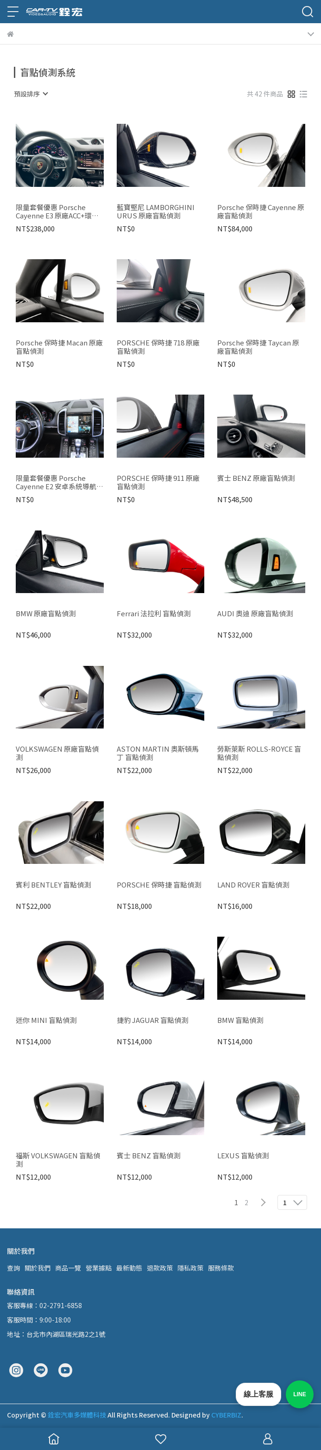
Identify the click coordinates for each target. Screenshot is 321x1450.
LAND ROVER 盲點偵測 (253, 885)
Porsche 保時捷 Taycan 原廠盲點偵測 (258, 347)
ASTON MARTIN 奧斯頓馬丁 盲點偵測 (158, 753)
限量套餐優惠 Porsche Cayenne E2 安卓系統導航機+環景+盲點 (59, 482)
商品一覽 (68, 1267)
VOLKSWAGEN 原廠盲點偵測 (57, 753)
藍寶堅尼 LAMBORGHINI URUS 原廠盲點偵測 (156, 211)
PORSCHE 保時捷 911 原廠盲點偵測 (158, 482)
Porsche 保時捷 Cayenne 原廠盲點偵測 (260, 211)
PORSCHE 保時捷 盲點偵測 (159, 885)
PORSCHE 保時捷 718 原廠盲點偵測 (158, 347)
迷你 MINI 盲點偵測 (46, 1020)
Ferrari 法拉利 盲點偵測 (153, 613)
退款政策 (160, 1267)
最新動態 (129, 1267)
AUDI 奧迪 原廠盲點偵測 (255, 613)
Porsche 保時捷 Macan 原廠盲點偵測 (59, 347)
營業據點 (99, 1267)
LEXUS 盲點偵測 (243, 1155)
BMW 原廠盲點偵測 (46, 613)
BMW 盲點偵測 (240, 1020)
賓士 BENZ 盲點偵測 (148, 1155)
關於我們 (37, 1267)
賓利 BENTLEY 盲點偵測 (53, 885)
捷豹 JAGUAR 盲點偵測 (152, 1020)
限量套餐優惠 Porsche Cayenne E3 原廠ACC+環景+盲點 (57, 211)
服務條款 (221, 1267)
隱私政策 (190, 1267)
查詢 (13, 1267)
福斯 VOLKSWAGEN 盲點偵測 (58, 1159)
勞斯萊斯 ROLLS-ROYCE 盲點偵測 (259, 753)
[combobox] (30, 93)
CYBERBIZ (226, 1414)
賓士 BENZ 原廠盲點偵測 (256, 478)
